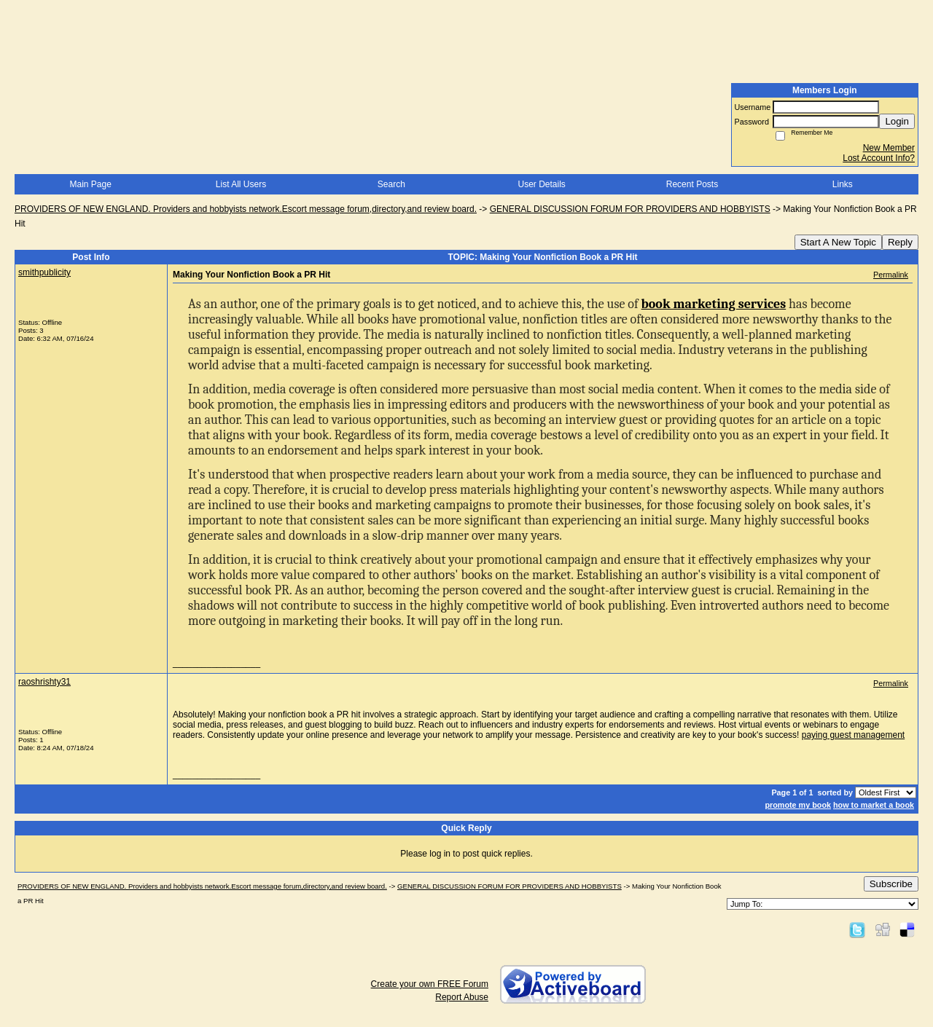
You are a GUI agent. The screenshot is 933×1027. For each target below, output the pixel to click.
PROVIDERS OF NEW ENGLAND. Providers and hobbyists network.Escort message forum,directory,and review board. (246, 209)
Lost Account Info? (879, 158)
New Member (889, 148)
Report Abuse (461, 997)
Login (897, 121)
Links (842, 184)
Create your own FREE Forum (429, 984)
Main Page (90, 184)
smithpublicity (44, 272)
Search (391, 184)
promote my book (798, 804)
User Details (541, 184)
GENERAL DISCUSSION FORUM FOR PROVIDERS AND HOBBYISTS (630, 209)
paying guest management (853, 735)
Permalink (890, 274)
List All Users (241, 184)
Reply (900, 242)
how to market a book (873, 804)
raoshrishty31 (44, 682)
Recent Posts (692, 184)
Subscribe (891, 883)
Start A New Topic (838, 242)
